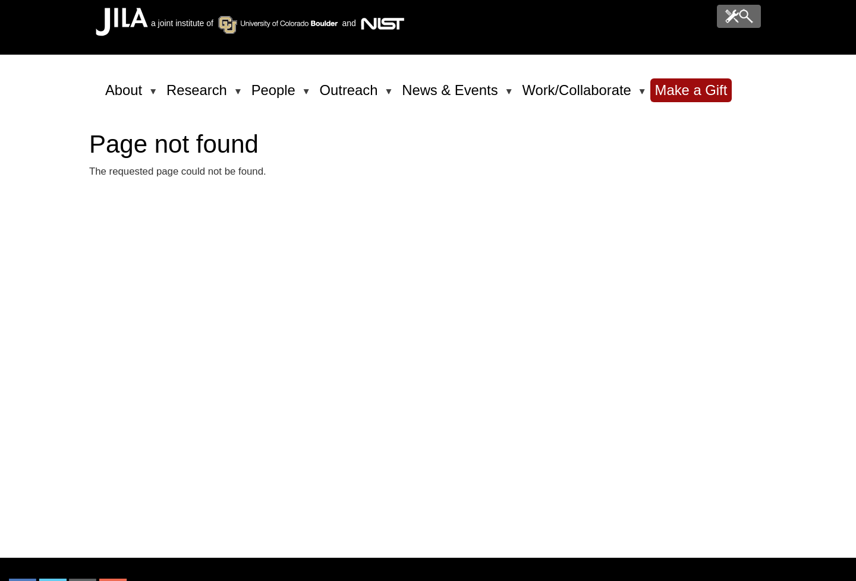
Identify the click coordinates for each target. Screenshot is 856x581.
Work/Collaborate (578, 95)
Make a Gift (691, 90)
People (275, 95)
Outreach (351, 95)
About (125, 95)
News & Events (452, 95)
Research (198, 95)
